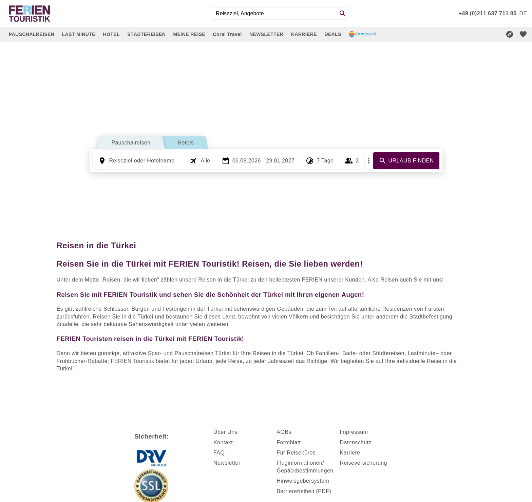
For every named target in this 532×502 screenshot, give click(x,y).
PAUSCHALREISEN (31, 34)
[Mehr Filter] (369, 161)
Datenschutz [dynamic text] (356, 442)
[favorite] (523, 34)
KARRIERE (304, 34)
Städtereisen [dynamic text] (388, 353)
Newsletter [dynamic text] (227, 463)
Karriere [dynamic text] (350, 453)
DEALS (332, 34)
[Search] (343, 13)
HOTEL (111, 34)
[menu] (523, 13)
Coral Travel (227, 34)
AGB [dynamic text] (282, 432)
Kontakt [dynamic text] (223, 442)
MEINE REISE (189, 34)
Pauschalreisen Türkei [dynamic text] (202, 353)
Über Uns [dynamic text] (225, 432)
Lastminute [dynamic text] (422, 353)
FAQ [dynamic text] (219, 453)
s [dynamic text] (289, 432)
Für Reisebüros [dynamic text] (296, 453)
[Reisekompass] (510, 34)
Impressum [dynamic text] (354, 432)
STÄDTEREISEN (146, 34)
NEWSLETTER (266, 34)
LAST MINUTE (79, 34)
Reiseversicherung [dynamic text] (363, 463)
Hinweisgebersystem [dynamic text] (303, 481)
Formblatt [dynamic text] (289, 442)
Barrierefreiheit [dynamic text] (295, 491)
